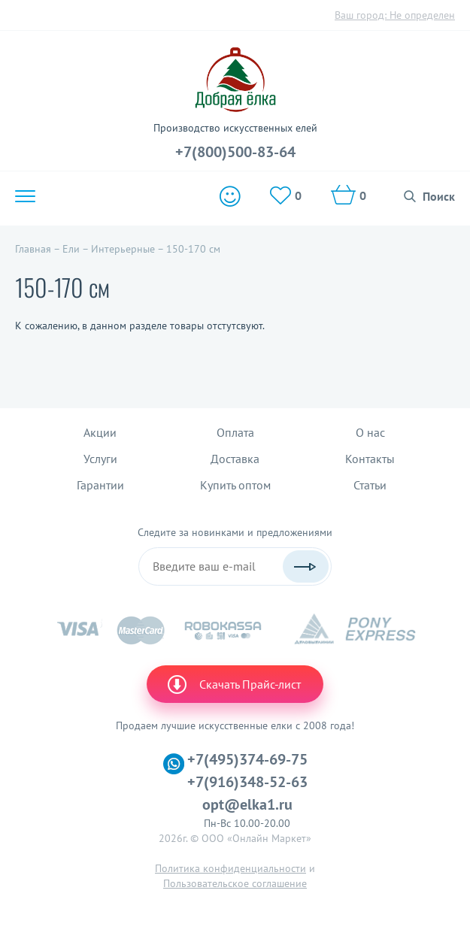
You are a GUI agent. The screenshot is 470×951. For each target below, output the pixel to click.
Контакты (370, 458)
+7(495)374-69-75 (247, 759)
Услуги (100, 458)
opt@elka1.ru (247, 804)
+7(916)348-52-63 (247, 782)
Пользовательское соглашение (235, 883)
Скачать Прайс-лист (233, 684)
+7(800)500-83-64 (235, 152)
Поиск (439, 196)
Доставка (235, 458)
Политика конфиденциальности (230, 868)
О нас (370, 432)
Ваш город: (395, 15)
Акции (100, 432)
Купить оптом (235, 484)
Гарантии (100, 484)
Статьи (370, 484)
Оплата (235, 432)
